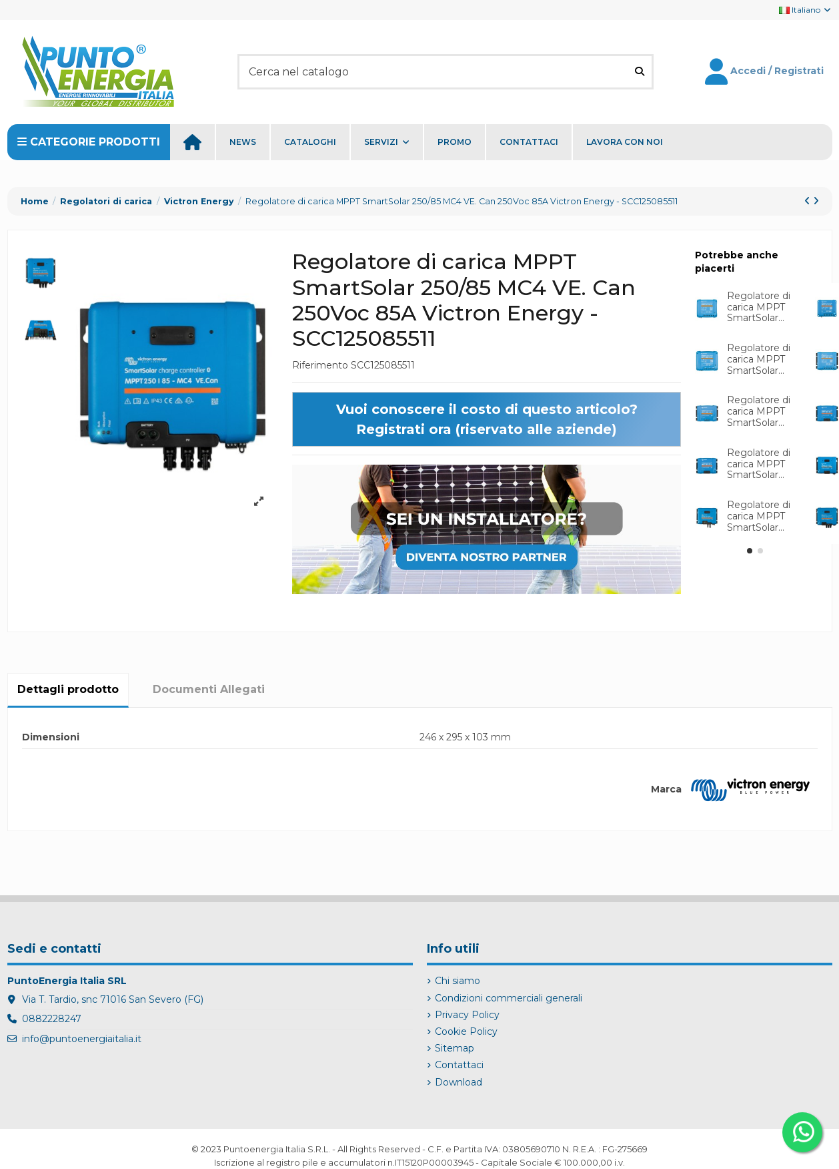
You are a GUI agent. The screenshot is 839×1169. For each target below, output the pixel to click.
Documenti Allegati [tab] (209, 689)
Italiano (805, 10)
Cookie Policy (466, 1031)
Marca (666, 789)
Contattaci (459, 1065)
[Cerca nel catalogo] (640, 71)
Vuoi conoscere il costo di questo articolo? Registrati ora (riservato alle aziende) (487, 419)
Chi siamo (457, 981)
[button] (749, 550)
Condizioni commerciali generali (508, 998)
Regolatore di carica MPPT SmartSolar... (758, 307)
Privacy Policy (467, 1015)
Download (458, 1082)
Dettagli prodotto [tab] (68, 689)
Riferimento (320, 365)
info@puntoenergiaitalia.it (81, 1039)
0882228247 (51, 1019)
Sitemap (454, 1048)
